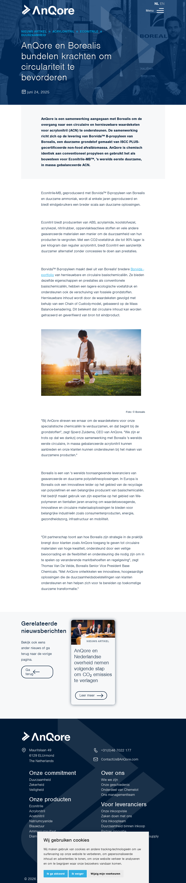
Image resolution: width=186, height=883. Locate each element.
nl (156, 3)
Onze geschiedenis (115, 784)
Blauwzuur (37, 826)
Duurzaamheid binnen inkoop (123, 826)
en (162, 3)
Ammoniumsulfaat (42, 831)
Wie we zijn (109, 779)
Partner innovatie (113, 831)
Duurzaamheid (40, 779)
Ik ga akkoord (56, 873)
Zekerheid (36, 784)
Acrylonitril (37, 811)
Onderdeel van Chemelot (119, 789)
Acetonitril (36, 816)
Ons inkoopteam (113, 821)
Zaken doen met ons (116, 816)
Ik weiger (78, 873)
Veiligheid (36, 789)
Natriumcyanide (41, 821)
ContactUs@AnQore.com (119, 759)
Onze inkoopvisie (114, 811)
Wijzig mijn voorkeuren (105, 873)
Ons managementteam (118, 794)
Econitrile (36, 806)
